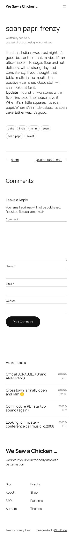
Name (10, 266)
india (22, 128)
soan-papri (14, 136)
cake (11, 128)
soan (46, 128)
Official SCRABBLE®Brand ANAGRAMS (26, 376)
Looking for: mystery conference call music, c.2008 (30, 424)
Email (10, 284)
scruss (23, 38)
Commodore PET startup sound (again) (26, 408)
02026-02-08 (62, 392)
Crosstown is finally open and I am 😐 (26, 392)
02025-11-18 (62, 424)
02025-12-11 (62, 408)
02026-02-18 (62, 376)
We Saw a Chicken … (22, 6)
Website (11, 301)
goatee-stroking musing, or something (29, 42)
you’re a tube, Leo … (49, 160)
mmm (34, 128)
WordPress (60, 530)
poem (15, 160)
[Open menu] (64, 6)
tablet (10, 77)
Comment (13, 219)
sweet (30, 136)
